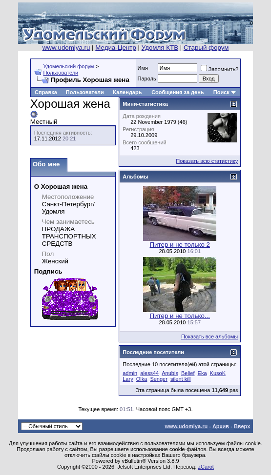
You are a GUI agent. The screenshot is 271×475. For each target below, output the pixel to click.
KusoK (218, 373)
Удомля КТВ (160, 47)
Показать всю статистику (207, 161)
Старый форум (206, 47)
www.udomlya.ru (66, 47)
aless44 (149, 373)
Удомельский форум (68, 66)
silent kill (180, 379)
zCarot (206, 467)
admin (130, 373)
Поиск (221, 92)
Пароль (147, 78)
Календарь (127, 92)
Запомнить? (220, 69)
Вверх (242, 426)
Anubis (170, 373)
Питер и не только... (180, 315)
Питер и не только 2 (180, 244)
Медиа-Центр (115, 47)
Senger (158, 379)
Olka (141, 379)
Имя (143, 68)
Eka (202, 373)
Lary (128, 379)
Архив (220, 426)
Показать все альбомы (209, 336)
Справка (46, 92)
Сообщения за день (177, 92)
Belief (188, 373)
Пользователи (60, 73)
